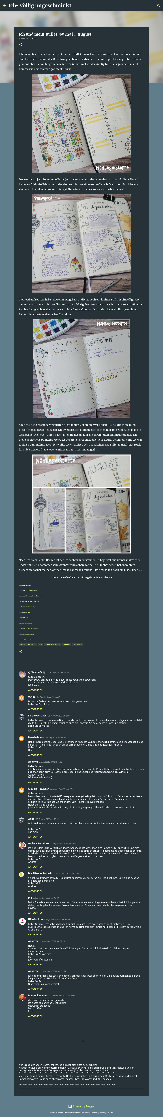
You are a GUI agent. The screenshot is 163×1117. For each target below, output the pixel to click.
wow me (27, 612)
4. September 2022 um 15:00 (56, 919)
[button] (21, 45)
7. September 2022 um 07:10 (51, 941)
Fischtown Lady (37, 715)
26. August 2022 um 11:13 (50, 762)
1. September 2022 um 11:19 (66, 873)
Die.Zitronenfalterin (40, 873)
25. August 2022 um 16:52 (57, 737)
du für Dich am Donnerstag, (32, 628)
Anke (31, 818)
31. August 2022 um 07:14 (46, 819)
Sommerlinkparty (29, 634)
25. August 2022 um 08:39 (47, 697)
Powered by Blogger (81, 1106)
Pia (30, 897)
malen (67, 645)
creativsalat (30, 607)
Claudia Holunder (38, 788)
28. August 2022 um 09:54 (61, 789)
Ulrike (31, 696)
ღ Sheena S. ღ (36, 672)
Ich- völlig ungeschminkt (40, 5)
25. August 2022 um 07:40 (57, 672)
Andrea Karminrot (39, 843)
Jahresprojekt (28, 623)
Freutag (28, 585)
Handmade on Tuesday (33, 596)
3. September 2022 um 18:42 (45, 898)
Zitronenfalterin (28, 640)
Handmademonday (32, 590)
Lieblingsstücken (33, 601)
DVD (27, 617)
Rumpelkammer (37, 995)
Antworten (35, 690)
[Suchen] (75, 5)
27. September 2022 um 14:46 (61, 996)
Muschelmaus (36, 737)
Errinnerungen (53, 645)
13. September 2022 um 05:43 (52, 971)
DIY (40, 645)
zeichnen (77, 645)
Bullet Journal (28, 645)
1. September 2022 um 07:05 (63, 843)
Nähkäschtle (35, 919)
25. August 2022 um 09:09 (59, 716)
